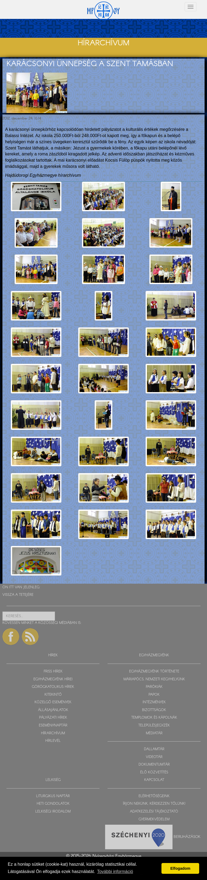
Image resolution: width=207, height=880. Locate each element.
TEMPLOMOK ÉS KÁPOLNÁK (154, 717)
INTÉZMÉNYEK (154, 702)
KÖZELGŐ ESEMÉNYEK (52, 702)
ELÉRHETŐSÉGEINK (154, 796)
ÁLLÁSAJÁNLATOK (53, 710)
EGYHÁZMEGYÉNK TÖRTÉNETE (154, 671)
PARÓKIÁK (154, 686)
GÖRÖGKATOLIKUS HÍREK (53, 686)
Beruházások (187, 837)
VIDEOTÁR (154, 757)
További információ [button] (115, 871)
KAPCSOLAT (154, 780)
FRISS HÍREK (53, 671)
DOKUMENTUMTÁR (154, 764)
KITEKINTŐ (53, 694)
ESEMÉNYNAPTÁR (53, 725)
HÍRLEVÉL (53, 740)
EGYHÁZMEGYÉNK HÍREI (53, 679)
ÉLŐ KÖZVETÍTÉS (154, 772)
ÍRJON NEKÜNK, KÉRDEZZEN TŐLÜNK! (154, 803)
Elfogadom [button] (180, 868)
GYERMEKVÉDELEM (154, 819)
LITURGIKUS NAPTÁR (53, 796)
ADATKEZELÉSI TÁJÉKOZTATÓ (154, 811)
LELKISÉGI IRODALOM (53, 811)
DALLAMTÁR (154, 749)
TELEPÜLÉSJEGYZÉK (154, 725)
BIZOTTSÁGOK (154, 710)
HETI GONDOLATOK (53, 803)
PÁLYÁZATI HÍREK (53, 717)
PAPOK (154, 694)
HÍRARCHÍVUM (53, 733)
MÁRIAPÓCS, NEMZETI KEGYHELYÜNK (154, 679)
